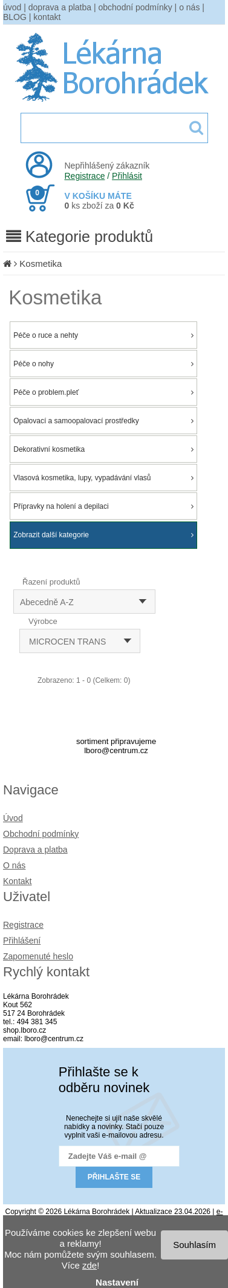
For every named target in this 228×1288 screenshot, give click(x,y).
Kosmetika (40, 263)
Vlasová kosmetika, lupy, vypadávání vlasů (103, 478)
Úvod (13, 818)
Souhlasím (194, 1244)
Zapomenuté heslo (38, 956)
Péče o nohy (103, 364)
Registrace (85, 176)
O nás (14, 865)
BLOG (15, 17)
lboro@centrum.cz (116, 750)
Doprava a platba (35, 849)
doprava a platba (59, 7)
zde (89, 1265)
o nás (189, 7)
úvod (12, 7)
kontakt (46, 17)
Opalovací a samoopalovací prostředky (103, 421)
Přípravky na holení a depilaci (103, 506)
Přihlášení (22, 940)
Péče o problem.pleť (103, 392)
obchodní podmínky (135, 7)
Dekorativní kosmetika (103, 449)
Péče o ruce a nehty (103, 335)
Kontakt (17, 881)
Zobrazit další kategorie (103, 535)
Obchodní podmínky (41, 834)
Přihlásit (127, 176)
